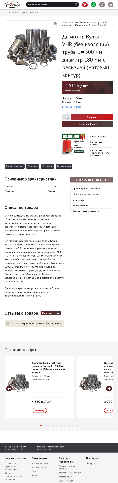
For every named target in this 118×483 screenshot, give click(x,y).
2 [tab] (45, 425)
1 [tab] (41, 425)
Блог (34, 471)
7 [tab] (65, 425)
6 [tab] (61, 425)
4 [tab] (53, 425)
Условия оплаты (39, 467)
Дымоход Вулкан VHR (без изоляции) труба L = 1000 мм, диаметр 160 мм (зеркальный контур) (49, 367)
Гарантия (9, 473)
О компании (10, 463)
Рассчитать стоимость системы (92, 179)
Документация (66, 480)
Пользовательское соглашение (13, 477)
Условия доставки (40, 463)
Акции (34, 475)
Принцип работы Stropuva (86, 188)
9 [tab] (73, 425)
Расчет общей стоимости (86, 211)
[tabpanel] (39, 387)
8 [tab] (69, 425)
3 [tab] (49, 425)
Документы (79, 199)
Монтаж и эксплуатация (85, 194)
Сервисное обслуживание (11, 467)
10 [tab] (77, 425)
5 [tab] (57, 425)
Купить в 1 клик (88, 124)
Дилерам (90, 463)
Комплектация (80, 205)
